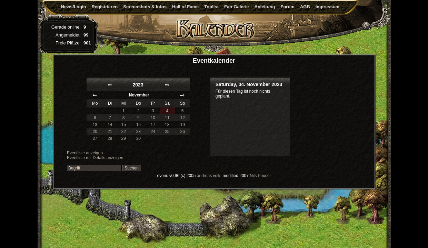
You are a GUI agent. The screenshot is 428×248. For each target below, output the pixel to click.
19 (182, 124)
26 (182, 131)
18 (167, 124)
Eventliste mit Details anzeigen (95, 157)
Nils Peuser (260, 175)
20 (95, 131)
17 (153, 124)
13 (95, 124)
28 (110, 138)
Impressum (327, 6)
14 (110, 124)
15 (123, 124)
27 (95, 138)
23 (138, 131)
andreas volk (208, 175)
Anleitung (265, 6)
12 (182, 117)
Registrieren (104, 6)
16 (138, 124)
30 (138, 138)
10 (153, 117)
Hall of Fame (185, 6)
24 (153, 131)
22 (123, 131)
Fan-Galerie (236, 6)
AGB (305, 6)
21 (110, 131)
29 (123, 138)
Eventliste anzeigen (85, 153)
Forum (287, 6)
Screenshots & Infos (145, 6)
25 (167, 131)
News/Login (73, 6)
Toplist (211, 6)
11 (167, 117)
